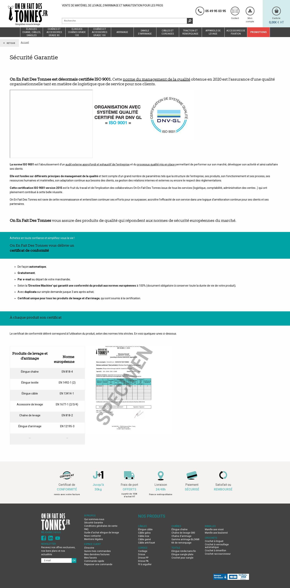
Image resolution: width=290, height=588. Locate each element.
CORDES (142, 547)
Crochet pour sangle (182, 557)
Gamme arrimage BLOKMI (185, 539)
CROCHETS (211, 537)
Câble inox (143, 536)
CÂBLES (142, 526)
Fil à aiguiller (145, 564)
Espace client (92, 544)
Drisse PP (143, 557)
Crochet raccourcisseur (218, 553)
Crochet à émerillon (215, 550)
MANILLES (210, 526)
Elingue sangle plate (182, 554)
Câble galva (144, 532)
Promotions (258, 32)
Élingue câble (145, 529)
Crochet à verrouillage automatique (217, 546)
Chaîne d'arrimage (181, 536)
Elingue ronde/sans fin (183, 551)
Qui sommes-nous (94, 519)
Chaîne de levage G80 (183, 532)
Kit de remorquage (181, 542)
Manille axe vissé (214, 529)
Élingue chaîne (179, 529)
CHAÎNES (176, 526)
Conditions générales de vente (100, 526)
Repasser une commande (98, 564)
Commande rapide (94, 561)
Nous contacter (92, 536)
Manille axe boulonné (216, 532)
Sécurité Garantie (93, 522)
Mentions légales (93, 539)
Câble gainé (144, 539)
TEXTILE (175, 547)
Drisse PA (143, 561)
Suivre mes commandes (97, 551)
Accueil (25, 42)
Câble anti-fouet (146, 542)
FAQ (86, 529)
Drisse (141, 554)
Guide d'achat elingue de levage (102, 532)
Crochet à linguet (214, 541)
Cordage (142, 551)
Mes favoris (90, 557)
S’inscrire (89, 547)
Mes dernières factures (97, 554)
